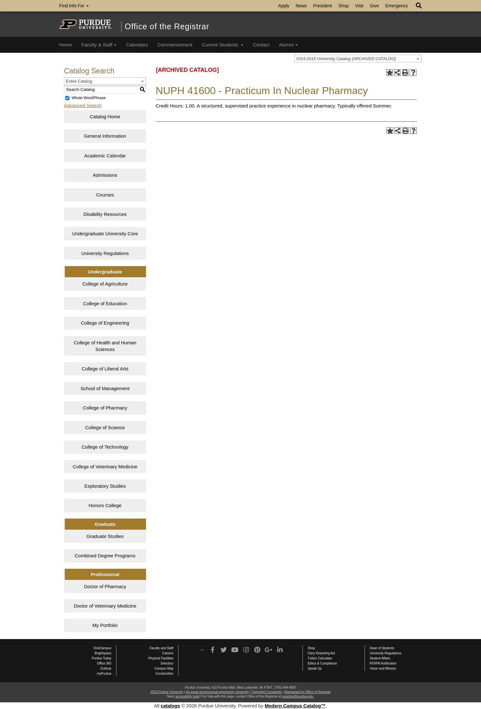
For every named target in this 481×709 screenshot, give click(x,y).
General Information (105, 136)
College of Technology (105, 447)
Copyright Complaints (266, 692)
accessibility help (187, 696)
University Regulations (105, 253)
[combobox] (358, 58)
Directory (167, 663)
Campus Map (164, 668)
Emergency (396, 5)
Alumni (288, 44)
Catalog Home (105, 116)
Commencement (174, 44)
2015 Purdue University (167, 692)
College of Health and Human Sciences (105, 346)
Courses (105, 194)
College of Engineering (105, 323)
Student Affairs (380, 658)
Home (65, 44)
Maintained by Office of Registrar (307, 692)
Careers (167, 653)
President (322, 5)
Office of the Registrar (167, 26)
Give (374, 5)
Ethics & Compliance (322, 663)
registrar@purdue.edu (297, 696)
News (301, 5)
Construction (164, 673)
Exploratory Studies (105, 486)
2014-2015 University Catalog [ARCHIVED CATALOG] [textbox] (346, 58)
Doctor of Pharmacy (105, 586)
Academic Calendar (105, 155)
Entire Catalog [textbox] (79, 81)
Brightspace (102, 653)
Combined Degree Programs (105, 555)
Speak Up (315, 668)
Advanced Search (82, 105)
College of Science (105, 427)
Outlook (106, 668)
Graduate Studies (105, 536)
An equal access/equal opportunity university (217, 692)
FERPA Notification (383, 663)
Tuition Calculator (320, 658)
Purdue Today (101, 658)
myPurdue (104, 673)
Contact (261, 44)
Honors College (104, 505)
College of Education (105, 303)
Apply (283, 5)
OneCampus (102, 648)
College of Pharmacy (105, 407)
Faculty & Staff (98, 44)
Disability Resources (105, 214)
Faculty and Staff (161, 648)
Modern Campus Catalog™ (295, 705)
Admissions (105, 175)
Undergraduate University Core (105, 233)
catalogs (170, 705)
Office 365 (104, 663)
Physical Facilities (160, 658)
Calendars (137, 44)
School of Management (104, 388)
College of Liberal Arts (105, 368)
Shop (343, 5)
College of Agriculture (105, 283)
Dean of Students (382, 648)
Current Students (223, 44)
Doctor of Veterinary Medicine (105, 606)
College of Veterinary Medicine (105, 466)
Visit (359, 5)
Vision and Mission (383, 668)
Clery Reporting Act (321, 653)
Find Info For (74, 5)
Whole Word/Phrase (89, 98)
